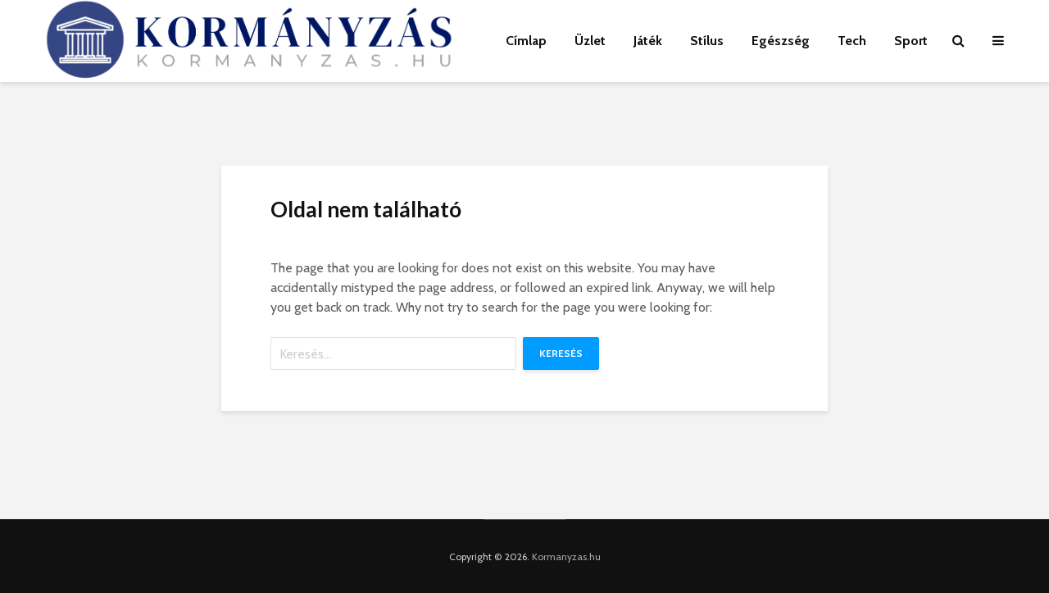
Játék (647, 40)
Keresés (561, 353)
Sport (911, 40)
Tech (852, 40)
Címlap (526, 40)
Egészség (781, 40)
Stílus (707, 40)
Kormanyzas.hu (566, 556)
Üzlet (590, 40)
